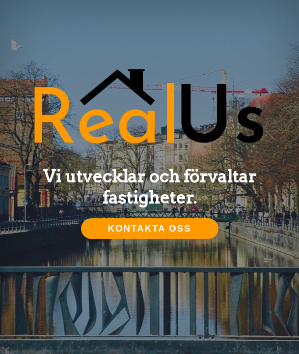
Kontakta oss (149, 228)
